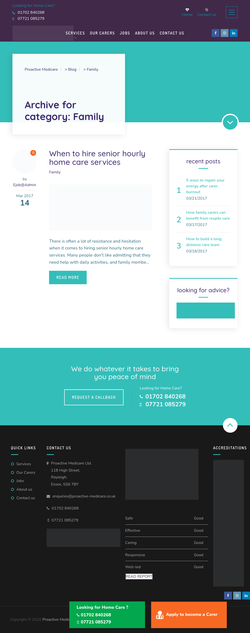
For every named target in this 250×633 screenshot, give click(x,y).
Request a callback (94, 397)
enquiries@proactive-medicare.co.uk (83, 496)
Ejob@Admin (24, 185)
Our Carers (102, 33)
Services (75, 33)
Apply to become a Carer (192, 614)
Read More (67, 277)
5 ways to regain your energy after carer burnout (205, 186)
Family (55, 172)
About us (24, 489)
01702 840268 (65, 508)
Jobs (125, 33)
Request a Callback (206, 310)
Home (187, 12)
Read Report (139, 576)
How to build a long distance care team (203, 242)
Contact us (207, 12)
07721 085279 (65, 520)
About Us (145, 33)
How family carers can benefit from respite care (208, 215)
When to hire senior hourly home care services (97, 157)
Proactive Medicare (59, 619)
